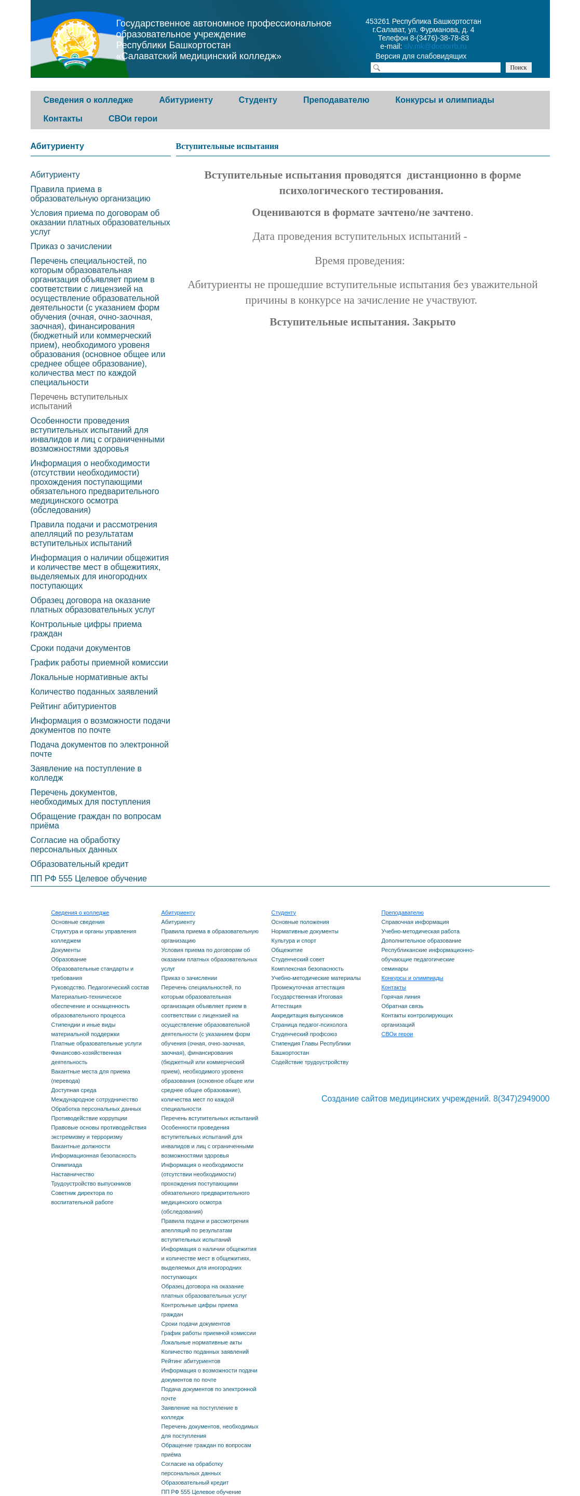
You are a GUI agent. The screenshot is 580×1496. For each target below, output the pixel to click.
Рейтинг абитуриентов (74, 706)
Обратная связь (403, 1006)
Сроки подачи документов (81, 648)
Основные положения (300, 922)
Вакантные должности (81, 1146)
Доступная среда (74, 1090)
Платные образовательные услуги (96, 1043)
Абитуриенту (186, 100)
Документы (66, 950)
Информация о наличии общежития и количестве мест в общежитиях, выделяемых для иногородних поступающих (100, 571)
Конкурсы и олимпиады (445, 100)
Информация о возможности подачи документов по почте (100, 725)
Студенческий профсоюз (305, 1034)
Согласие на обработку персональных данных (75, 845)
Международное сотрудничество (94, 1099)
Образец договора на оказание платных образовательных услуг (93, 605)
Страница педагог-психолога (309, 1025)
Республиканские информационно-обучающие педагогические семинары (428, 959)
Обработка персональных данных (96, 1109)
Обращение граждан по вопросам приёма (96, 821)
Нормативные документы (305, 931)
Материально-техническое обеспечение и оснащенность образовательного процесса (90, 1006)
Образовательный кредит (80, 864)
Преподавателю (336, 100)
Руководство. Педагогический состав (100, 987)
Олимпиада (66, 1165)
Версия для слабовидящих (430, 57)
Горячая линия (401, 997)
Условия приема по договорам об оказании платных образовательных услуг (100, 222)
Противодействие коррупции (89, 1118)
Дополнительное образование (422, 940)
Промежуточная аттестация (308, 987)
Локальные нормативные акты (90, 677)
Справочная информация (415, 922)
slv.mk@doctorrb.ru (435, 46)
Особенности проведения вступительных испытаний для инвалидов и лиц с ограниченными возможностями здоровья (98, 434)
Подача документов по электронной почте (100, 749)
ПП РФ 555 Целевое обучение (89, 878)
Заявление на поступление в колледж (86, 773)
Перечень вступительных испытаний (79, 401)
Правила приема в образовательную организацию (91, 194)
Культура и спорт (294, 940)
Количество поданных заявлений (94, 691)
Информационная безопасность (94, 1155)
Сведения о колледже (88, 100)
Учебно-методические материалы (316, 978)
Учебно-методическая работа (421, 931)
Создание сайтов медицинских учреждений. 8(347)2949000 (435, 1098)
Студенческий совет (298, 959)
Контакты (63, 118)
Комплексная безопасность (308, 968)
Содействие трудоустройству (310, 1062)
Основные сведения (78, 922)
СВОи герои (133, 118)
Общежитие (287, 950)
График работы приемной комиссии (99, 662)
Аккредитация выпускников (308, 1015)
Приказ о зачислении (71, 246)
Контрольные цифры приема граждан (86, 629)
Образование (69, 959)
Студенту (258, 100)
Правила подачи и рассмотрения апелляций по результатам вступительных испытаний (94, 534)
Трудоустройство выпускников (91, 1183)
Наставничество (73, 1174)
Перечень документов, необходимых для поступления (91, 797)
